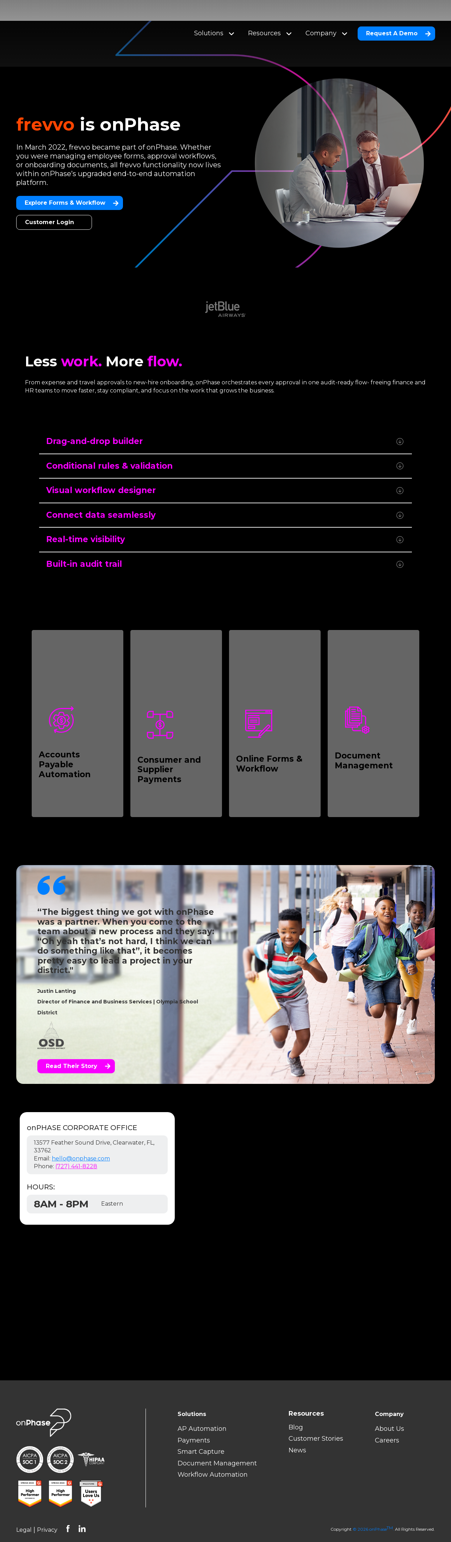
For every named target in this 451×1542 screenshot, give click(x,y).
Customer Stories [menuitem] (316, 1418)
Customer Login (49, 201)
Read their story (78, 1045)
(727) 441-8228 (76, 1145)
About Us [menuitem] (389, 1408)
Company (326, 22)
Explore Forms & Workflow (71, 182)
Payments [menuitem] (194, 1419)
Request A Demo (398, 22)
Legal (24, 1509)
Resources (269, 22)
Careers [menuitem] (387, 1419)
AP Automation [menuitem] (202, 1408)
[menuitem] (316, 1393)
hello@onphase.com (81, 1137)
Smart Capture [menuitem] (201, 1431)
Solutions (214, 22)
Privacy (47, 1509)
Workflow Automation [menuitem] (213, 1454)
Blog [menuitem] (296, 1406)
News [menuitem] (297, 1429)
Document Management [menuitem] (217, 1442)
